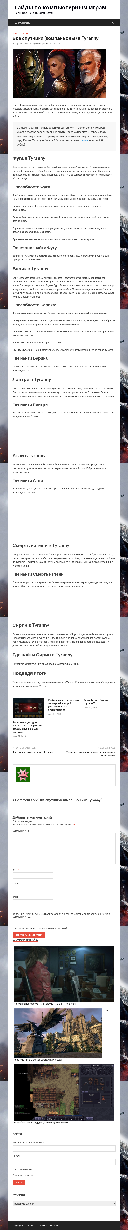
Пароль (17, 1155)
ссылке (84, 140)
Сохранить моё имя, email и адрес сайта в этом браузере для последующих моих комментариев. (62, 915)
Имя (16, 870)
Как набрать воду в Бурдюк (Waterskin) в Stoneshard (41, 1122)
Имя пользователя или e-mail (28, 1142)
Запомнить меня (24, 1175)
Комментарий (21, 831)
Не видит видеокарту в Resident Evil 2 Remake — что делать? (46, 1003)
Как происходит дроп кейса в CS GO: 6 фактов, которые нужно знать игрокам (27, 727)
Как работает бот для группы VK (96, 701)
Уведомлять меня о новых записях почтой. (41, 928)
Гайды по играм (20, 33)
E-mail (17, 883)
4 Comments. (56, 43)
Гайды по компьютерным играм (60, 7)
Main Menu (24, 22)
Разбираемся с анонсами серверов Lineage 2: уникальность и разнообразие (63, 704)
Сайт (15, 897)
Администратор (40, 43)
